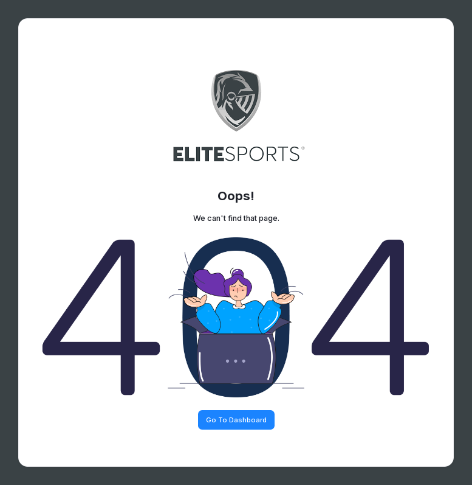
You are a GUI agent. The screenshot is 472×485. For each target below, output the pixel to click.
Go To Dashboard (236, 420)
